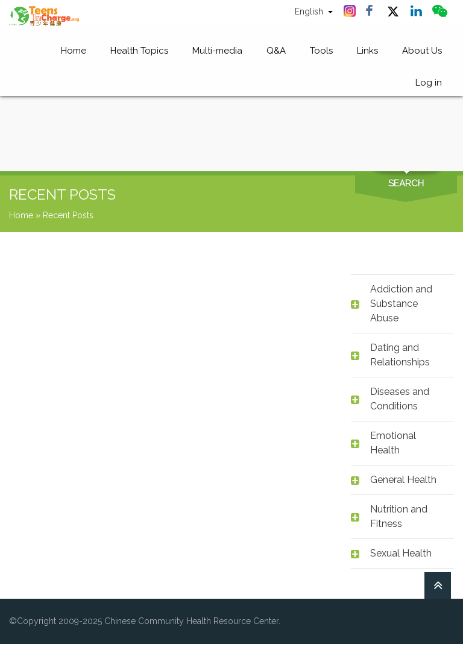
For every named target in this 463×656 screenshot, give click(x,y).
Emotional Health (393, 443)
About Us (422, 51)
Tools (321, 51)
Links (367, 51)
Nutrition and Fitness (398, 516)
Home (73, 51)
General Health (403, 479)
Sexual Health (401, 553)
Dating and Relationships (400, 355)
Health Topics (139, 51)
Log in (428, 85)
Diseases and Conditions (399, 399)
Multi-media (217, 51)
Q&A (276, 51)
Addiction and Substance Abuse (401, 303)
